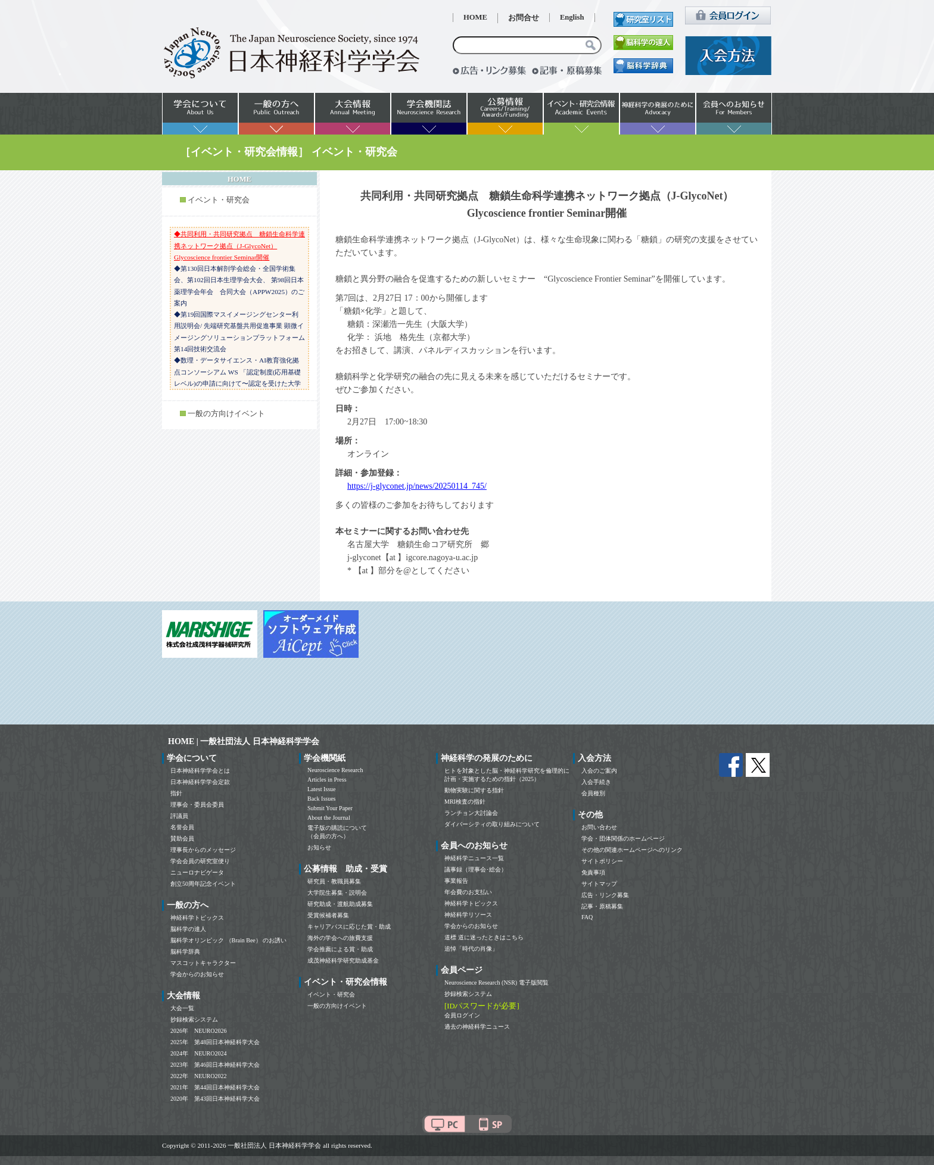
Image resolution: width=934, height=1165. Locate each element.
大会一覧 (182, 1008)
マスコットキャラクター (203, 963)
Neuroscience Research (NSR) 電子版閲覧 (496, 982)
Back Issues (321, 798)
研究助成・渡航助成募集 (340, 904)
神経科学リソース (468, 914)
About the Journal (328, 817)
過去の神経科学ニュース (477, 1026)
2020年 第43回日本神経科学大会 (215, 1098)
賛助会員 (182, 838)
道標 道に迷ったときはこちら (484, 937)
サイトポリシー (602, 861)
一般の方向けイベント (226, 414)
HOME (475, 17)
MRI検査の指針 (464, 801)
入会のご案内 (599, 770)
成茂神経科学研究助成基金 (343, 960)
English (572, 17)
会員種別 (593, 793)
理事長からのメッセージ (203, 850)
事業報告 (456, 880)
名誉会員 (182, 827)
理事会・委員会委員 (197, 804)
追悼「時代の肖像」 (471, 948)
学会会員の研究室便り (200, 861)
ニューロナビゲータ (197, 872)
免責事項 (593, 872)
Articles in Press (327, 779)
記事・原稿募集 (602, 906)
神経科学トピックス (197, 917)
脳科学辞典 (185, 951)
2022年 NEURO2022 (198, 1076)
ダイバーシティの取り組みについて (492, 824)
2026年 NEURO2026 (198, 1030)
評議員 (179, 816)
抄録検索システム (194, 1019)
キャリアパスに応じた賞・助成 (349, 926)
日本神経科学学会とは (200, 770)
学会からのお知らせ (197, 974)
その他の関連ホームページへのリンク (632, 850)
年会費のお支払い (468, 892)
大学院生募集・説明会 (337, 892)
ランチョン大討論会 (471, 813)
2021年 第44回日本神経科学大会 (215, 1087)
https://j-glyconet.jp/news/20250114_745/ (417, 486)
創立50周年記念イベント (203, 883)
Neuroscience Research (335, 770)
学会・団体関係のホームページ (623, 838)
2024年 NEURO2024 (198, 1053)
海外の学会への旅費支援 (340, 938)
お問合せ (523, 18)
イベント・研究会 (219, 200)
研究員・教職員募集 (334, 881)
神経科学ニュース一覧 (474, 858)
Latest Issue (321, 789)
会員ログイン (462, 1015)
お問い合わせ (599, 827)
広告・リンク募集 (605, 895)
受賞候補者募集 (328, 915)
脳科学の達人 (188, 929)
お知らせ (319, 847)
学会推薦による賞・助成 (340, 949)
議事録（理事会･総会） (475, 869)
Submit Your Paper (330, 808)
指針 (176, 793)
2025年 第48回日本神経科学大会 (215, 1042)
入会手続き (596, 782)
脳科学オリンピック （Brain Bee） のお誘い (228, 940)
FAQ (587, 917)
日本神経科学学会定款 (200, 782)
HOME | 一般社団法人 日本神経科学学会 (243, 741)
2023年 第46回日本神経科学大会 (215, 1064)
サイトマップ (599, 883)
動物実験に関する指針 (474, 790)
